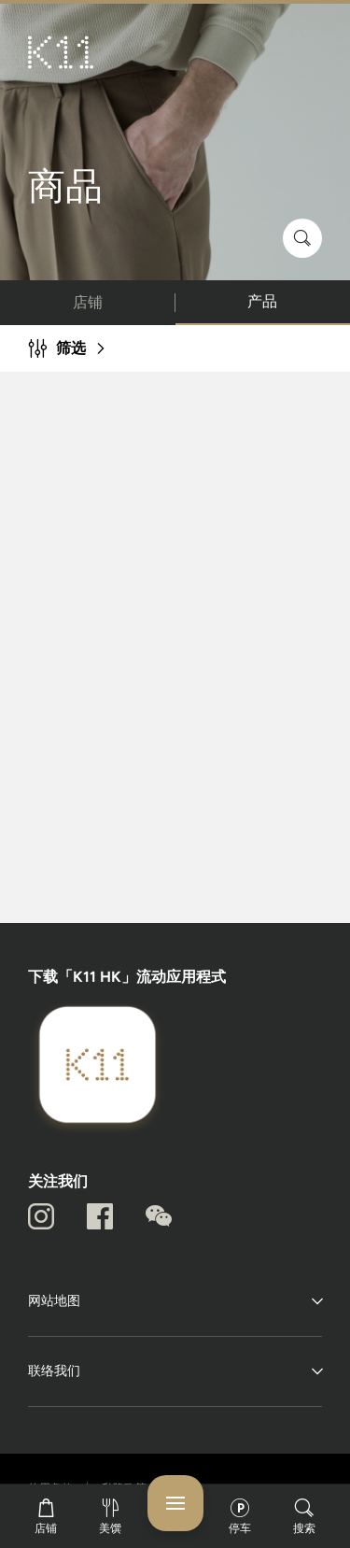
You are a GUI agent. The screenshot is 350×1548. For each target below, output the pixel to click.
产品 (262, 301)
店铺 (88, 302)
